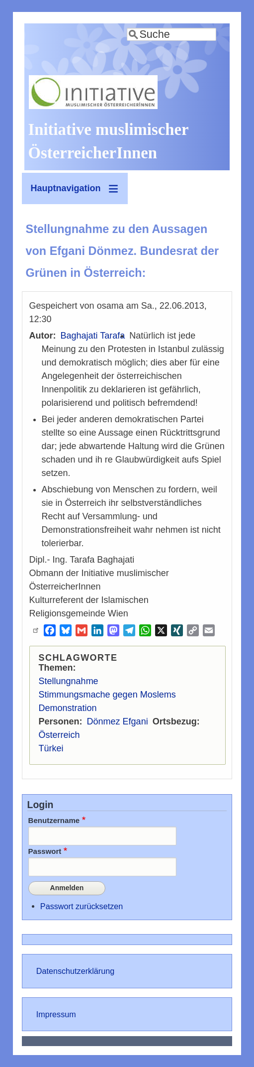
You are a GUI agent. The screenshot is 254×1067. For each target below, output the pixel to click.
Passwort (45, 851)
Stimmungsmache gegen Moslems (107, 695)
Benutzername (54, 820)
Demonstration (68, 708)
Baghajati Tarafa (93, 336)
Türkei (51, 748)
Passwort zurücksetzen (81, 906)
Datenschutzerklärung (75, 970)
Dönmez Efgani (117, 721)
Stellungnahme (68, 681)
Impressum (56, 1014)
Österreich (59, 735)
